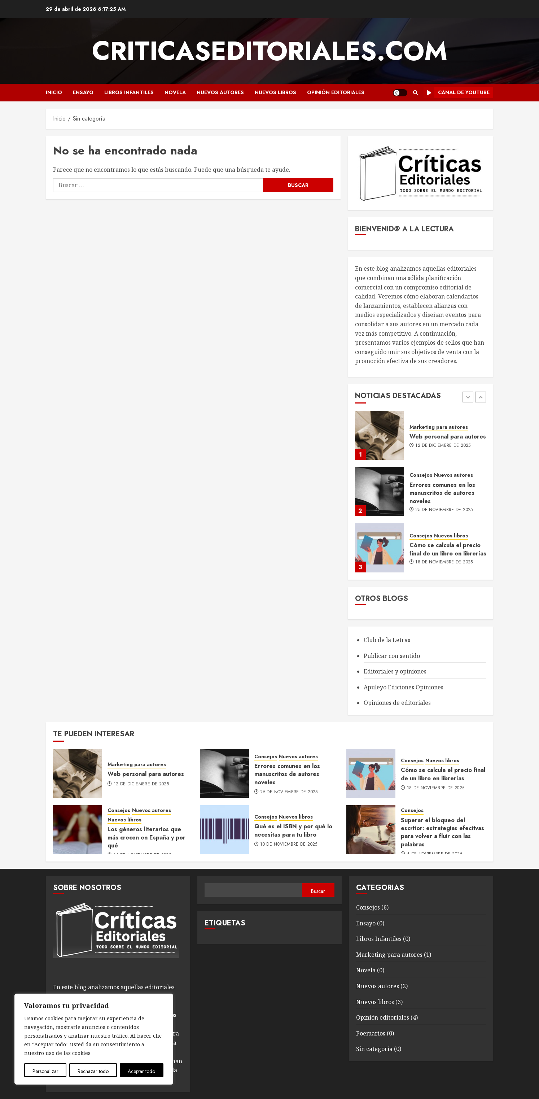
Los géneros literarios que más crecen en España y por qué (146, 837)
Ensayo (83, 92)
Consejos (420, 475)
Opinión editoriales (335, 92)
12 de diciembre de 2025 (442, 446)
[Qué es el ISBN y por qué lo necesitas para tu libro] (224, 829)
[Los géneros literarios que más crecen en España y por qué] (77, 829)
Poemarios (370, 1033)
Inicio (54, 92)
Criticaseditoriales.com (269, 51)
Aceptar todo (141, 1071)
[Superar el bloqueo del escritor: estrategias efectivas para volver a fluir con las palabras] (370, 829)
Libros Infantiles (129, 92)
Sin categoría (374, 1049)
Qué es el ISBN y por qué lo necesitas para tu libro (293, 830)
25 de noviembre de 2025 (444, 510)
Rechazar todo (93, 1071)
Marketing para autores (438, 427)
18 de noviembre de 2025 (444, 562)
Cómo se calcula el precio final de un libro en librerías (447, 549)
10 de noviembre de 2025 (288, 844)
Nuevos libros (275, 92)
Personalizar (45, 1071)
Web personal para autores (447, 436)
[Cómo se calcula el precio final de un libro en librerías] (379, 547)
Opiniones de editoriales (397, 703)
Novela (175, 92)
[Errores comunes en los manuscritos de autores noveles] (379, 491)
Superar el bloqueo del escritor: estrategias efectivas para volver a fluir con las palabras (442, 832)
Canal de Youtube (457, 92)
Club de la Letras (387, 640)
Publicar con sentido (392, 656)
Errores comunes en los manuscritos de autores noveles (442, 493)
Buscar (318, 891)
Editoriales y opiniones (395, 671)
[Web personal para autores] (379, 435)
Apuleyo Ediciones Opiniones (403, 687)
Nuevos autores (220, 92)
